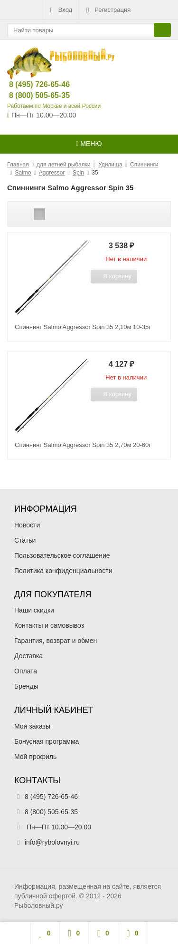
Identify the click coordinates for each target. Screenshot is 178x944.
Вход (60, 10)
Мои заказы (32, 726)
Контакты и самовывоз (49, 625)
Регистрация (107, 10)
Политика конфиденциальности (63, 570)
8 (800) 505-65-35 (31, 95)
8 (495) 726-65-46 (31, 84)
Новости (27, 525)
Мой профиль (35, 756)
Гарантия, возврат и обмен (55, 640)
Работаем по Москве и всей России (54, 106)
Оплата (25, 671)
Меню (89, 143)
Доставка (28, 656)
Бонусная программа (46, 741)
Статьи (25, 540)
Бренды (26, 686)
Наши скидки (34, 610)
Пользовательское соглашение (62, 555)
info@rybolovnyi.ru (52, 842)
